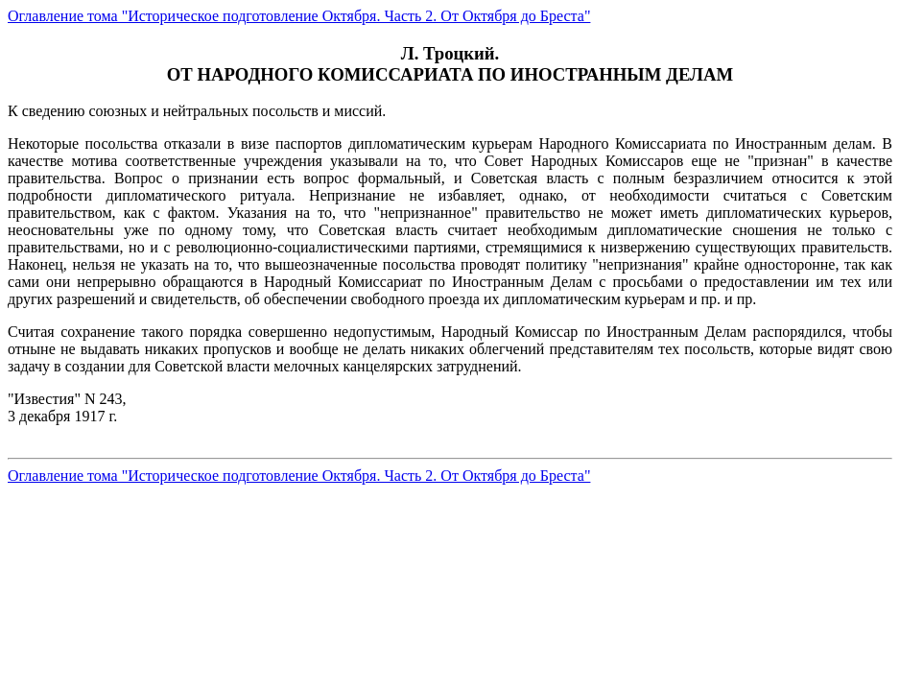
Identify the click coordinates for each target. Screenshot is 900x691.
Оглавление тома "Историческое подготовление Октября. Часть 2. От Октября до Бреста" (299, 16)
